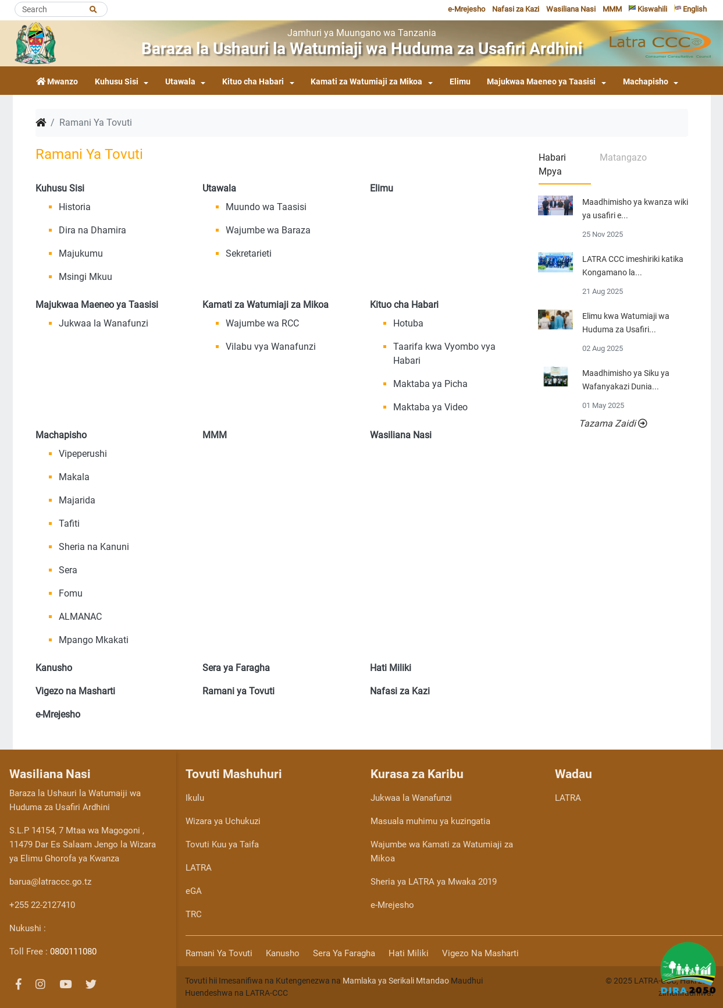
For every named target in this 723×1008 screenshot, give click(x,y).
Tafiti (69, 523)
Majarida (77, 500)
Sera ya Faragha (344, 953)
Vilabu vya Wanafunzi (271, 346)
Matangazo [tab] (623, 157)
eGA (194, 891)
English (690, 9)
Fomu (71, 593)
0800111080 (73, 951)
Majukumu (81, 253)
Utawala (180, 82)
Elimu (460, 82)
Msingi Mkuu (85, 276)
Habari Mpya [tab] (552, 164)
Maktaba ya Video (430, 407)
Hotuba (408, 323)
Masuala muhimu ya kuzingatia (430, 821)
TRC (194, 914)
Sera (68, 570)
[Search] (61, 9)
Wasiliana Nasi (571, 9)
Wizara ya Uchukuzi (223, 821)
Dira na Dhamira (92, 230)
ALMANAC (80, 616)
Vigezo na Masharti (480, 953)
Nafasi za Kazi (515, 9)
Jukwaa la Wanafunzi (103, 323)
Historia (75, 206)
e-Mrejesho (466, 9)
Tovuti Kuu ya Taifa (222, 844)
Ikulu (195, 798)
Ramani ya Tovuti (219, 953)
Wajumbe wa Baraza (268, 230)
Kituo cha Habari (253, 82)
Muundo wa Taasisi (266, 206)
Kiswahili (648, 9)
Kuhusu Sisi (116, 82)
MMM (612, 9)
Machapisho (645, 82)
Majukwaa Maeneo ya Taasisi (541, 82)
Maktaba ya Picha (430, 383)
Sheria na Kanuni (94, 546)
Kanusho (283, 953)
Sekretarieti (249, 253)
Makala (74, 476)
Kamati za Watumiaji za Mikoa (366, 82)
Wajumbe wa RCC (262, 323)
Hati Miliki (409, 953)
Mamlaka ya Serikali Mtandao (396, 980)
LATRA (199, 868)
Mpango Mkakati (94, 639)
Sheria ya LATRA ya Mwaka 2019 (434, 881)
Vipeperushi (83, 453)
